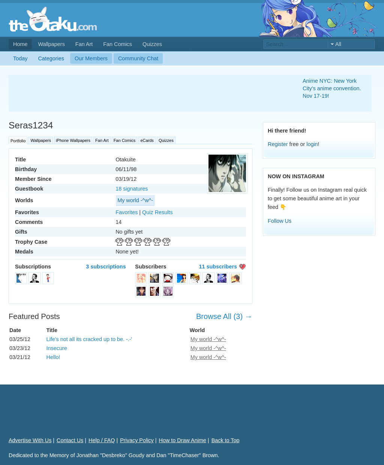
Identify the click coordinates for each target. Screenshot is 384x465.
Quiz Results (157, 212)
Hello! (53, 357)
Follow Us (279, 221)
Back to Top (226, 440)
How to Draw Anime (182, 440)
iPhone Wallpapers (73, 140)
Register (278, 144)
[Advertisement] (146, 93)
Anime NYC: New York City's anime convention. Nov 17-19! (332, 88)
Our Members (91, 58)
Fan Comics (117, 44)
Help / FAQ (101, 440)
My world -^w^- (135, 200)
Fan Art (84, 44)
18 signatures (132, 189)
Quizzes (152, 44)
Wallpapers (51, 44)
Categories (51, 58)
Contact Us (70, 440)
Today (20, 58)
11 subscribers (218, 267)
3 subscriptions (106, 267)
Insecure (56, 348)
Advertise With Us (30, 440)
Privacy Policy (137, 440)
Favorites (127, 212)
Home (20, 44)
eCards (146, 140)
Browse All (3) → (224, 316)
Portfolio (18, 141)
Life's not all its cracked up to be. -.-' (89, 339)
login (312, 144)
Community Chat (138, 58)
